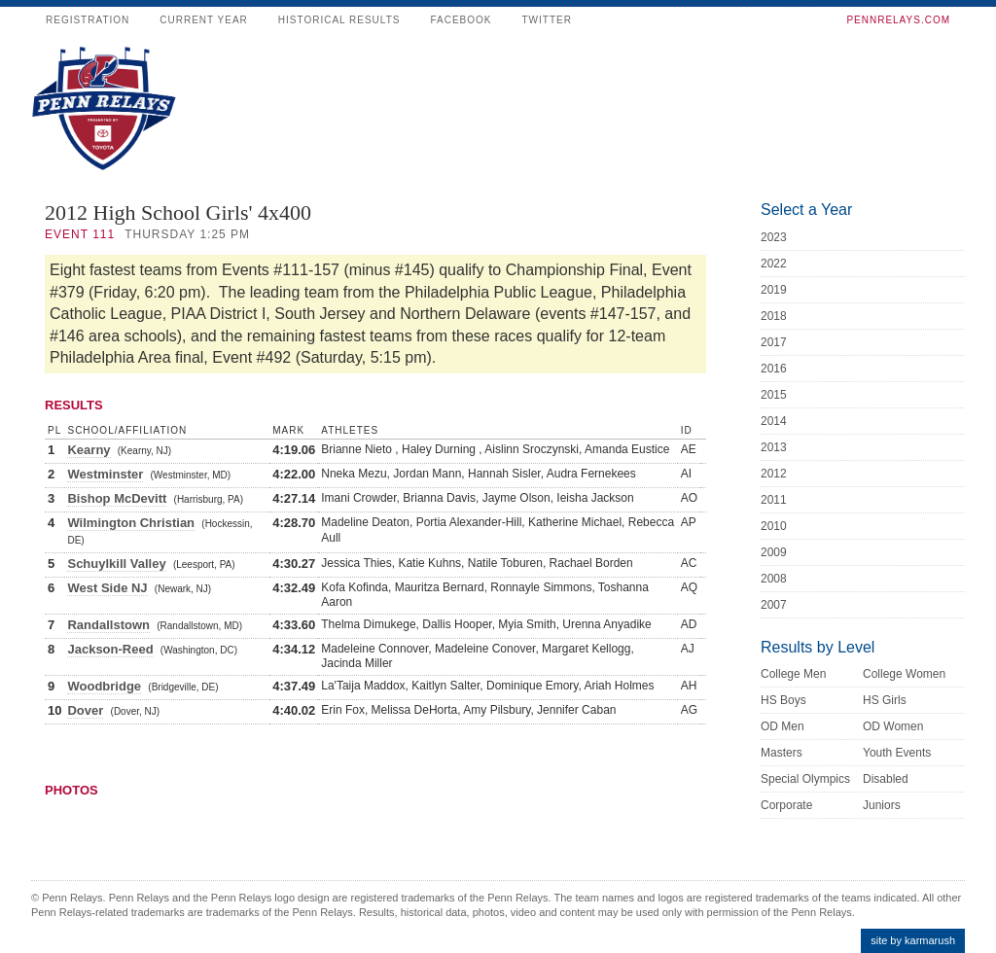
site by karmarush (913, 940)
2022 (774, 263)
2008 (774, 578)
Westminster (105, 474)
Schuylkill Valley (116, 563)
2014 (774, 421)
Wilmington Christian (131, 522)
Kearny (88, 449)
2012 (774, 473)
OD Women (893, 726)
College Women (904, 674)
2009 (774, 552)
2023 (774, 237)
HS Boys (783, 700)
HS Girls (885, 700)
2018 (774, 316)
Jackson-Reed (110, 649)
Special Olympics (805, 779)
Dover (85, 710)
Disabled (885, 779)
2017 (774, 342)
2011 (774, 500)
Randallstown (108, 625)
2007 (774, 605)
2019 (774, 290)
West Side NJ (107, 588)
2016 (774, 368)
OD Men (782, 726)
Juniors (882, 805)
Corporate (786, 805)
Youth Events (897, 752)
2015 (774, 395)
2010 (774, 526)
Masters (781, 752)
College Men (793, 674)
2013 (774, 447)
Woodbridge (104, 686)
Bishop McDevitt (116, 498)
